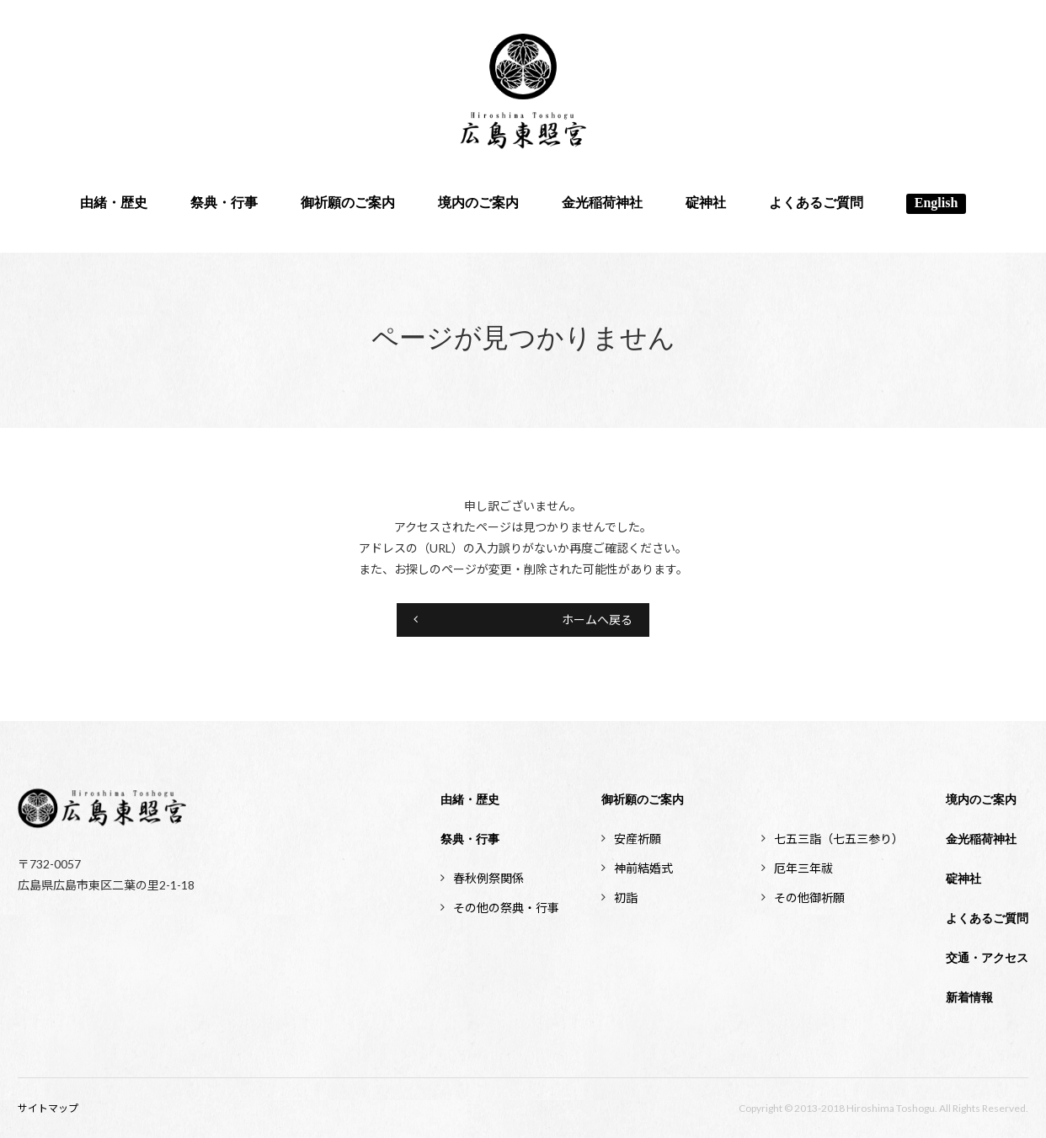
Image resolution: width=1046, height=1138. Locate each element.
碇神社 (706, 203)
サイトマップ (48, 1108)
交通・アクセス (987, 958)
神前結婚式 (643, 868)
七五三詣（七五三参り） (839, 838)
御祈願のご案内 (348, 203)
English (936, 203)
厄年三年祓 (803, 868)
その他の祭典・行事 (506, 907)
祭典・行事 (224, 203)
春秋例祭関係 (488, 878)
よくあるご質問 (816, 203)
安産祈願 (637, 838)
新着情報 (969, 998)
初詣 (626, 897)
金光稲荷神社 (602, 203)
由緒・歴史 (113, 203)
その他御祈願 (809, 897)
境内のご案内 (478, 203)
